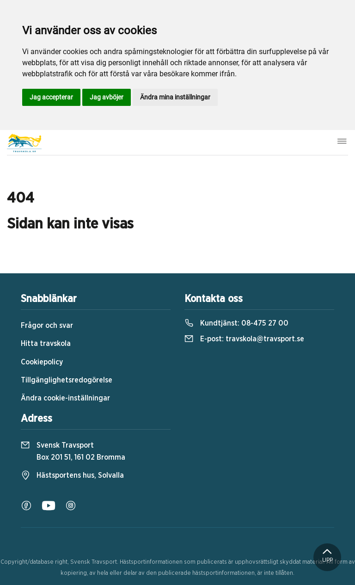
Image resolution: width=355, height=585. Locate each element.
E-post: (244, 339)
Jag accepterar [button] (51, 97)
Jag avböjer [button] (106, 97)
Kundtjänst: (236, 323)
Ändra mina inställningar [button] (175, 97)
